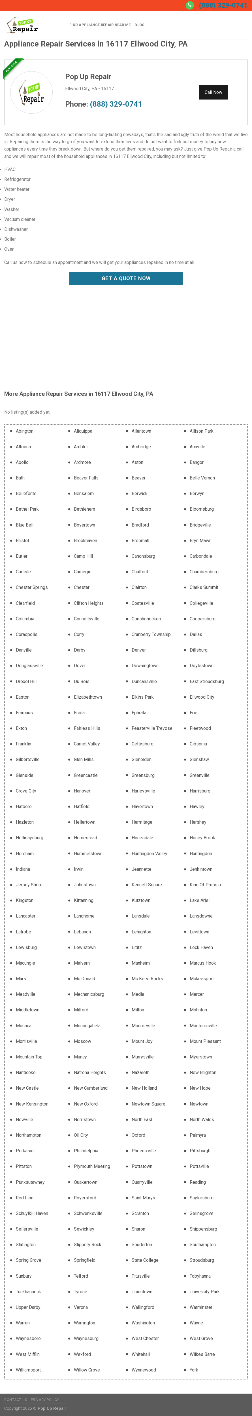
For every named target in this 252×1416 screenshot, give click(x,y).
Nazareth (141, 1072)
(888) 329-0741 (223, 5)
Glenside (24, 775)
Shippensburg (203, 1229)
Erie (193, 712)
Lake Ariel (200, 900)
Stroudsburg (202, 1260)
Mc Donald (84, 978)
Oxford (138, 1135)
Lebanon (82, 932)
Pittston (24, 1166)
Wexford (82, 1354)
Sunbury (24, 1276)
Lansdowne (201, 916)
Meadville (25, 994)
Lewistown (85, 947)
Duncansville (144, 681)
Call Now (213, 92)
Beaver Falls (86, 478)
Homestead (85, 837)
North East (142, 1119)
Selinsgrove (201, 1213)
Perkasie (25, 1150)
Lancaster (25, 916)
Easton (22, 697)
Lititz (137, 947)
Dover (80, 665)
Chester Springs (32, 587)
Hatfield (81, 806)
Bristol (22, 540)
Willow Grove (87, 1370)
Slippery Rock (87, 1244)
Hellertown (84, 822)
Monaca (23, 1025)
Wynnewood (144, 1370)
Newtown (199, 1104)
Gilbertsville (28, 759)
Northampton (28, 1135)
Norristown (85, 1119)
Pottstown (142, 1166)
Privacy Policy (45, 1400)
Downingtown (145, 665)
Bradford (140, 525)
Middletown (27, 1010)
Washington (143, 1323)
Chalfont (140, 571)
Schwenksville (88, 1213)
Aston (137, 462)
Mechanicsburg (89, 994)
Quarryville (142, 1182)
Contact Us (15, 1400)
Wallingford (143, 1307)
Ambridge (141, 446)
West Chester (145, 1338)
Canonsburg (143, 556)
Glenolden (141, 759)
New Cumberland (91, 1088)
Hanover (82, 791)
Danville (24, 650)
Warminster (201, 1307)
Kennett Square (147, 884)
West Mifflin (28, 1354)
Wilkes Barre (202, 1354)
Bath (20, 478)
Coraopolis (26, 634)
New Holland (144, 1088)
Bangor (197, 462)
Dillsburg (199, 650)
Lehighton (141, 932)
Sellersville (27, 1229)
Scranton (140, 1213)
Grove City (26, 791)
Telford (81, 1276)
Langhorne (84, 916)
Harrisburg (200, 791)
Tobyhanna (200, 1276)
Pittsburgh (200, 1150)
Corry (79, 634)
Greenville (200, 775)
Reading (198, 1182)
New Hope (200, 1088)
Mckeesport (202, 978)
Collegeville (201, 603)
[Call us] (190, 5)
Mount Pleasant (205, 1041)
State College (145, 1260)
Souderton (142, 1244)
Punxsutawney (30, 1182)
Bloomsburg (202, 509)
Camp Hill (83, 556)
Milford (81, 1010)
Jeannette (141, 869)
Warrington (84, 1323)
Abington (24, 431)
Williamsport (28, 1370)
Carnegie (82, 571)
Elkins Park (143, 697)
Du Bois (81, 681)
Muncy (80, 1057)
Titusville (141, 1276)
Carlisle (23, 571)
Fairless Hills (87, 728)
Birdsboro (141, 509)
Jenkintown (201, 869)
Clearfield (25, 603)
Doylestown (201, 665)
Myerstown (201, 1057)
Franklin (23, 744)
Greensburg (143, 775)
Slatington (26, 1244)
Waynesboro (28, 1338)
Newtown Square (148, 1104)
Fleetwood (200, 728)
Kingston (24, 900)
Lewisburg (26, 947)
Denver (139, 650)
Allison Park (201, 431)
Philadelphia (86, 1150)
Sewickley (84, 1229)
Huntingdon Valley (149, 853)
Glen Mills (84, 759)
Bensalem (84, 493)
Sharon (138, 1229)
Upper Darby (28, 1307)
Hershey (198, 822)
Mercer (197, 994)
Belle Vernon (202, 478)
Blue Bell (24, 525)
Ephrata (139, 712)
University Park (205, 1291)
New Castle (27, 1088)
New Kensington (32, 1104)
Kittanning (83, 900)
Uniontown (142, 1291)
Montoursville (203, 1025)
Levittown (199, 932)
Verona (81, 1307)
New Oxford (86, 1104)
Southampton (203, 1244)
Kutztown (141, 900)
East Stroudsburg (207, 681)
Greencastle (86, 775)
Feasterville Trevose (152, 728)
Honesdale (142, 837)
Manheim (141, 963)
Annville (197, 446)
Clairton (139, 587)
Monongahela (87, 1025)
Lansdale (141, 916)
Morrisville (26, 1041)
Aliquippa (83, 431)
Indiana (23, 869)
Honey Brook (202, 837)
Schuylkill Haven (32, 1213)
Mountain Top (29, 1057)
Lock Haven (201, 947)
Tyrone (80, 1291)
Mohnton (198, 1010)
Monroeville (143, 1025)
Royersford (85, 1198)
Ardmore (82, 462)
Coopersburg (202, 619)
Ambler (81, 446)
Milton (138, 1010)
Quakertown (85, 1182)
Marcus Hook (203, 963)
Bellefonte (26, 493)
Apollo (22, 462)
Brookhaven (85, 540)
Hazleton (25, 822)
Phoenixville (144, 1150)
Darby (80, 650)
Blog (139, 25)
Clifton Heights (89, 603)
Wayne (196, 1323)
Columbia (25, 619)
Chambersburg (204, 571)
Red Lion (24, 1198)
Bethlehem (84, 509)
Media (138, 994)
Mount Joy (142, 1041)
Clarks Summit (204, 587)
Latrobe (23, 932)
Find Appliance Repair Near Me (100, 25)
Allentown (141, 431)
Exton (21, 728)
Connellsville (86, 619)
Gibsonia (198, 744)
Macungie (25, 963)
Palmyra (198, 1135)
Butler (21, 556)
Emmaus (24, 712)
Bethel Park (27, 509)
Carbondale (201, 556)
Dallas (196, 634)
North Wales (202, 1119)
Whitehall (141, 1354)
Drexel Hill (26, 681)
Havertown (142, 806)
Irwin (79, 869)
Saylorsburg (201, 1198)
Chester (81, 587)
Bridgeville (200, 525)
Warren (23, 1323)
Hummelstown (88, 853)
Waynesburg (86, 1338)
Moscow (82, 1041)
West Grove (201, 1338)
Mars (21, 978)
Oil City (81, 1135)
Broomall (140, 540)
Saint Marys (143, 1198)
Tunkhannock (28, 1291)
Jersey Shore (29, 884)
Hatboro (24, 806)
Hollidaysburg (29, 837)
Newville (24, 1119)
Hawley (197, 806)
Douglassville (29, 665)
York (194, 1370)
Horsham (25, 853)
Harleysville (143, 791)
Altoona (23, 446)
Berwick (140, 493)
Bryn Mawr (200, 540)
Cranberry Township (151, 634)
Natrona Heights (90, 1072)
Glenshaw (199, 759)
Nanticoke (26, 1072)
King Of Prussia (205, 884)
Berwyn (197, 493)
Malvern (82, 963)
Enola (79, 712)
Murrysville (143, 1057)
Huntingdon (201, 853)
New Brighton (203, 1072)
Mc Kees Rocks (147, 978)
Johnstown (85, 884)
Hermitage (142, 822)
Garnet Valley (87, 744)
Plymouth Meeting (92, 1166)
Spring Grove (28, 1260)
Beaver (139, 478)
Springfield (84, 1260)
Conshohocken (146, 619)
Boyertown (84, 525)
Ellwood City (202, 697)
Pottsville (199, 1166)
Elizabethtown (88, 697)
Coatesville (143, 603)
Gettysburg (142, 744)
